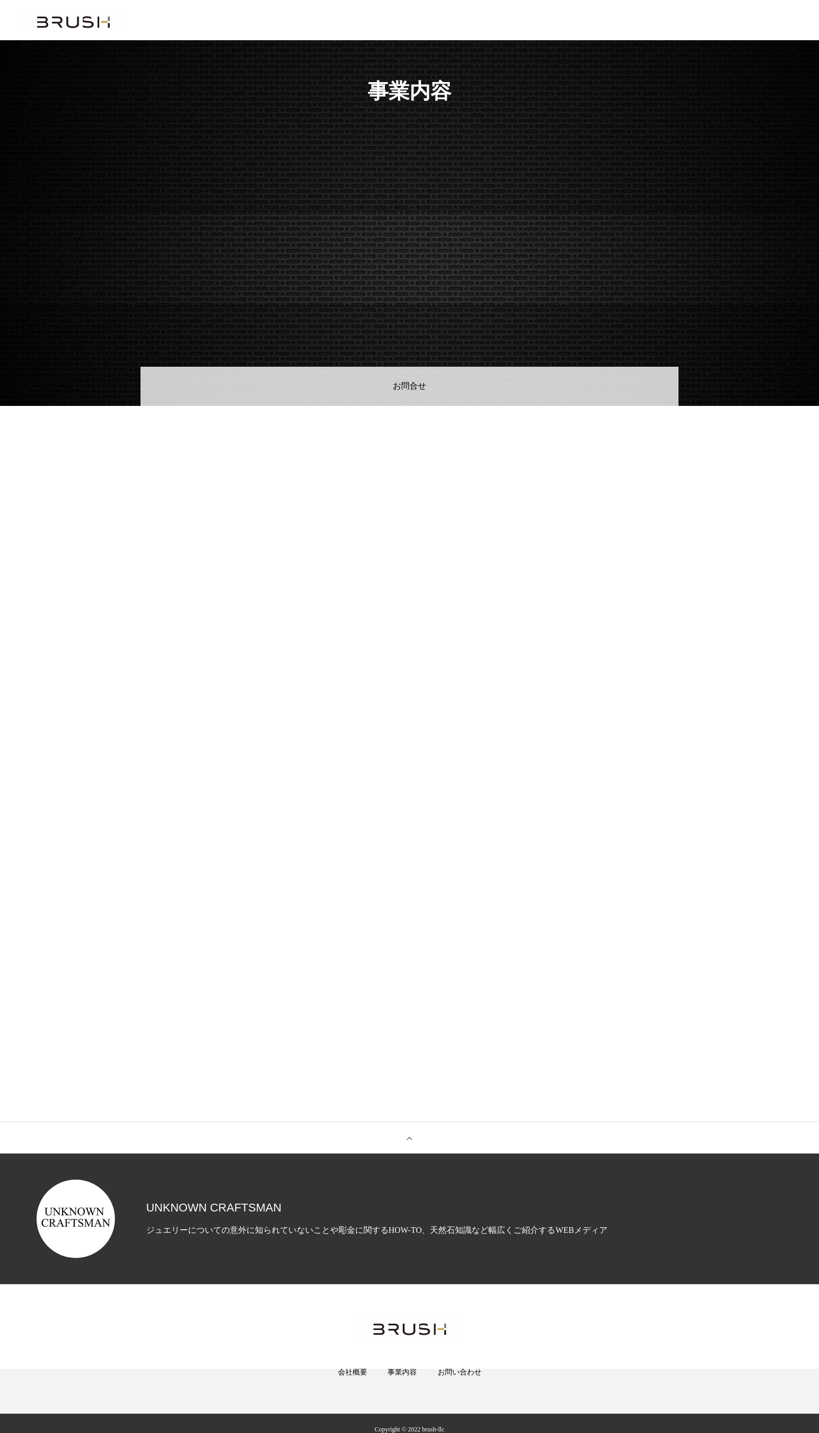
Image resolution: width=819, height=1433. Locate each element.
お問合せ (409, 386)
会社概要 (352, 1386)
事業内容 (402, 1386)
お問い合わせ (460, 1386)
